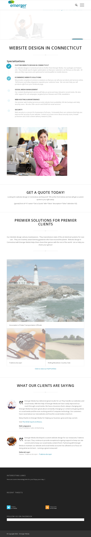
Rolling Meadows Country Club (59, 363)
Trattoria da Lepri (15, 363)
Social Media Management (26, 89)
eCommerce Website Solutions (28, 77)
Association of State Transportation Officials (25, 325)
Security (18, 109)
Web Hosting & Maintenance (27, 99)
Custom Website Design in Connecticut (32, 65)
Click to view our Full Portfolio (45, 369)
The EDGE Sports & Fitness (32, 422)
